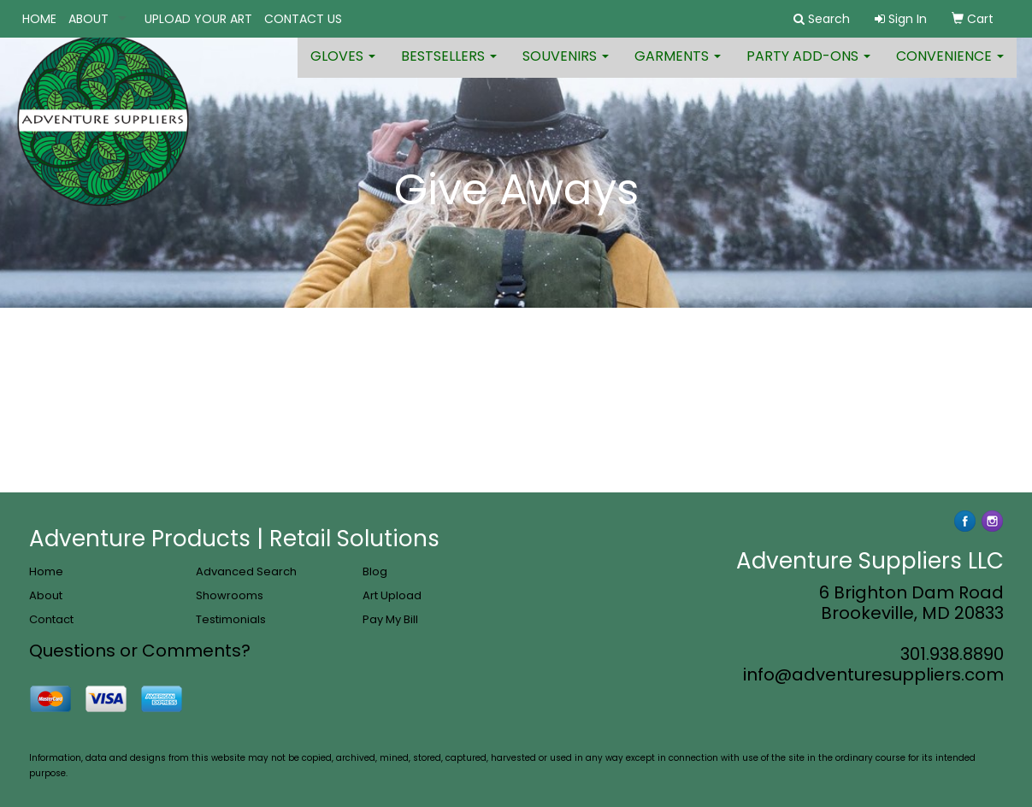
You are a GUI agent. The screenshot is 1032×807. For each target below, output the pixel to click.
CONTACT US (303, 18)
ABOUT (88, 18)
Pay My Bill (390, 619)
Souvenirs (565, 68)
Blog (375, 571)
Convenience (950, 68)
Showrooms (229, 595)
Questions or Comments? (140, 651)
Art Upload (392, 595)
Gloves (342, 68)
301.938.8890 (952, 654)
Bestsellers (449, 68)
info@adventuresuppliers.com (873, 674)
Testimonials (231, 619)
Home (46, 571)
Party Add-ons (808, 68)
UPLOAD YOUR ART (198, 18)
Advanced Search (246, 571)
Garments (677, 68)
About (45, 595)
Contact (51, 619)
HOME (39, 18)
